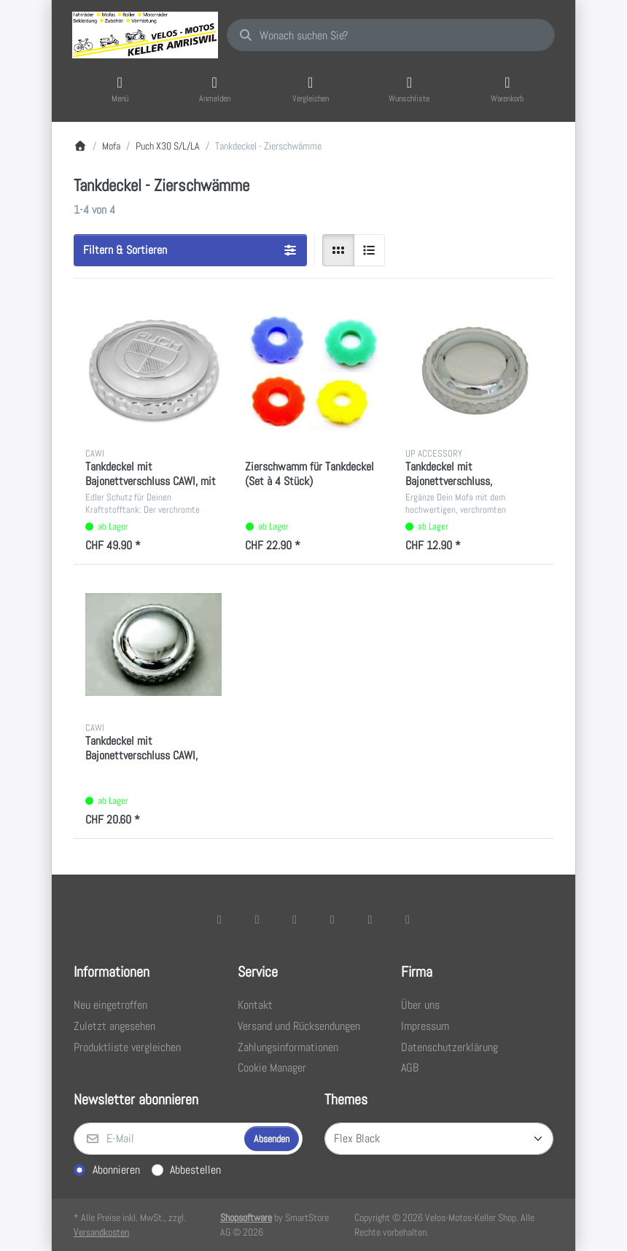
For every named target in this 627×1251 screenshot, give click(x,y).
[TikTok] (332, 919)
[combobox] (391, 35)
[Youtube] (370, 919)
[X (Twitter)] (257, 919)
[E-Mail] (157, 1139)
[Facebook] (219, 919)
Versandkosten (101, 1232)
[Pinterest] (408, 919)
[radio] (338, 250)
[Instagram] (295, 919)
